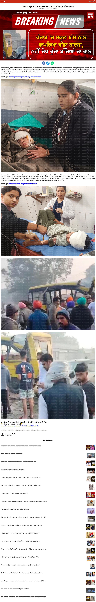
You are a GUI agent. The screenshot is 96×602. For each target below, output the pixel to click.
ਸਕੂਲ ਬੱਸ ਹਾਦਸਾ (44, 430)
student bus (11, 430)
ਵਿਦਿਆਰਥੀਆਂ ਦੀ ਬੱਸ (35, 430)
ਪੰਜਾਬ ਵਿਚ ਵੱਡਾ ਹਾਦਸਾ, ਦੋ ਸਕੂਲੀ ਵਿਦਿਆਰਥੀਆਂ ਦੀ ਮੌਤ (23, 184)
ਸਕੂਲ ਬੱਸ (27, 430)
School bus (4, 430)
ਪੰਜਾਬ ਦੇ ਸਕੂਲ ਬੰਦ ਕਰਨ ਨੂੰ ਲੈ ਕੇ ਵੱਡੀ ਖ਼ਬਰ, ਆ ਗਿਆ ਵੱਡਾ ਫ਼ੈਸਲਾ (25, 77)
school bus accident (20, 430)
